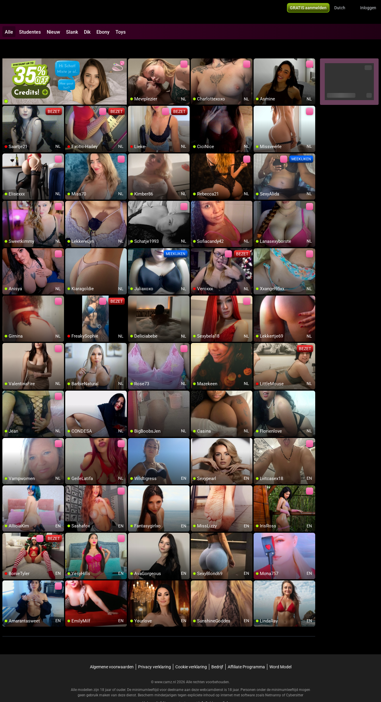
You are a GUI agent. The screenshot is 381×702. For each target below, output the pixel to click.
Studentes (30, 32)
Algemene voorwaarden (112, 651)
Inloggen (368, 12)
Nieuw (53, 32)
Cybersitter (294, 680)
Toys (120, 32)
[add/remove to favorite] (133, 48)
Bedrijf (217, 651)
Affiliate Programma (246, 651)
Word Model (280, 651)
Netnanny (273, 680)
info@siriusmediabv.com (218, 687)
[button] (343, 11)
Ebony (103, 32)
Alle (9, 32)
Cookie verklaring (191, 651)
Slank (72, 32)
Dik (87, 32)
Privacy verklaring (154, 651)
